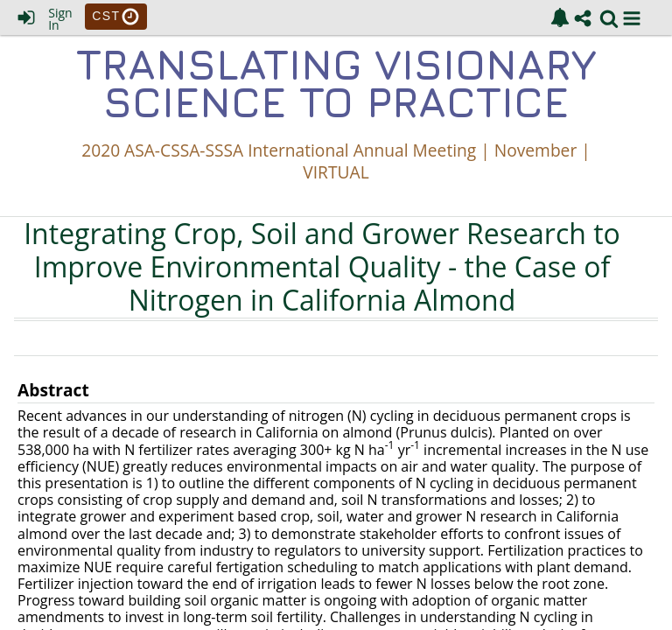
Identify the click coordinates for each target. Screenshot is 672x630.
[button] (631, 18)
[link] (560, 17)
